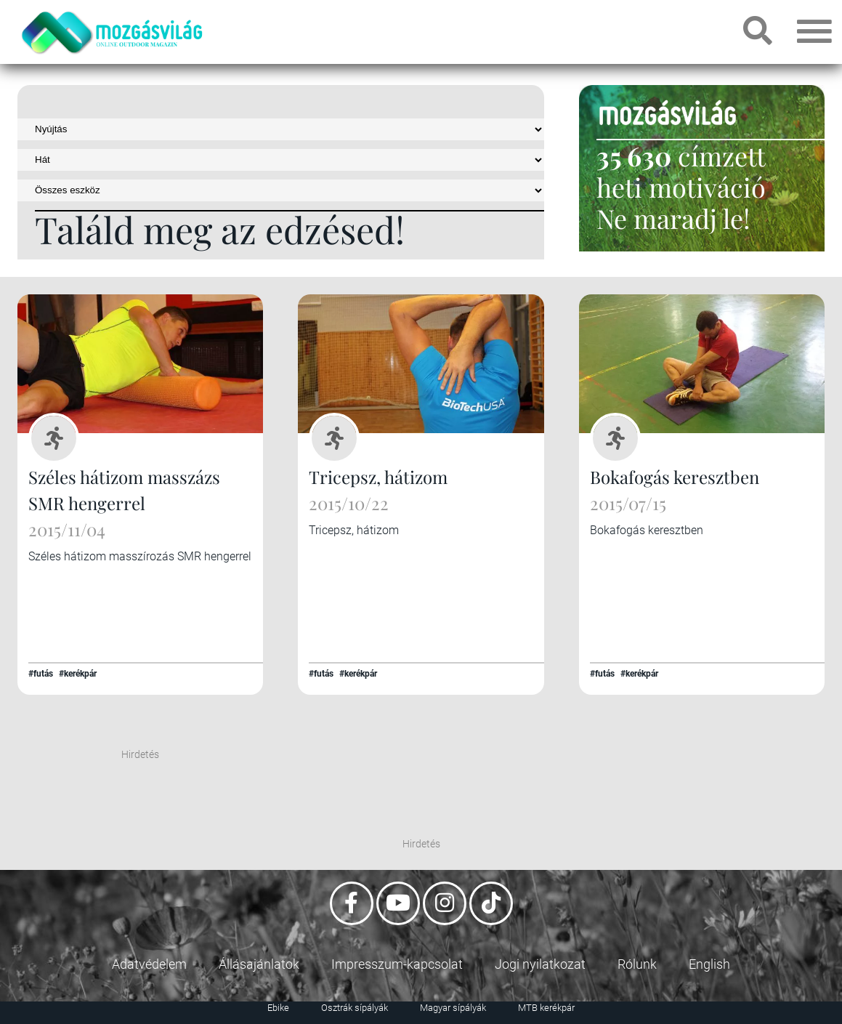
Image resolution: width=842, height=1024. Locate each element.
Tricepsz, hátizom (378, 476)
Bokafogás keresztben (674, 476)
